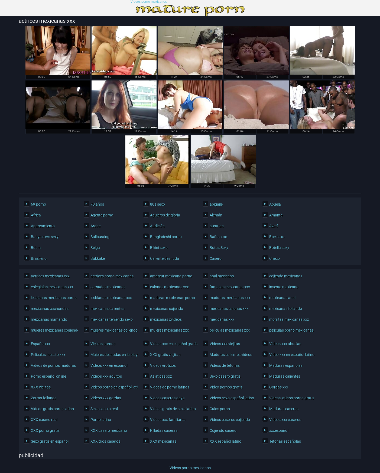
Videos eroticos (163, 365)
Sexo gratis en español (50, 441)
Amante (275, 215)
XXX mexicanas (163, 441)
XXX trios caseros (105, 441)
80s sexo (157, 204)
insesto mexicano (283, 287)
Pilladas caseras (163, 430)
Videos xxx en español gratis (172, 344)
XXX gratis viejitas (165, 354)
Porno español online (48, 376)
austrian (217, 226)
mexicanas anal (282, 298)
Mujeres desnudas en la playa (112, 354)
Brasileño (39, 258)
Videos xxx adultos (106, 376)
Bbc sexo (276, 237)
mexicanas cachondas (50, 308)
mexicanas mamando (49, 319)
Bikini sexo (159, 247)
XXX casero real (44, 419)
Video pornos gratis (226, 387)
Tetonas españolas (285, 441)
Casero (216, 258)
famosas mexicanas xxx (230, 287)
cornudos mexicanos (107, 287)
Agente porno (101, 215)
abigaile (216, 204)
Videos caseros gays (167, 398)
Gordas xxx (278, 387)
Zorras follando (44, 398)
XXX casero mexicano (108, 430)
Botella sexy (279, 247)
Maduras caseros (283, 409)
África (36, 215)
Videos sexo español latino (232, 398)
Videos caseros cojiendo (230, 419)
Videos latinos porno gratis (291, 398)
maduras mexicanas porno (172, 298)
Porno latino (100, 419)
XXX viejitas (41, 387)
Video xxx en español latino (291, 354)
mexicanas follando (285, 308)
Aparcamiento (43, 226)
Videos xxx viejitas (225, 344)
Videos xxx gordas (105, 398)
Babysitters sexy (45, 237)
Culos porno (220, 409)
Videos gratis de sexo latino (172, 409)
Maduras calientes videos (231, 354)
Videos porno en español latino (112, 387)
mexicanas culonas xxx (229, 308)
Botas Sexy (219, 247)
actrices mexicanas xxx (50, 276)
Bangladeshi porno (166, 237)
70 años (97, 204)
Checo (274, 258)
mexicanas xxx (222, 319)
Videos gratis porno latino (52, 409)
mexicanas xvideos (166, 319)
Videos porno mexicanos (149, 2)
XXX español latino (225, 441)
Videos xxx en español (108, 365)
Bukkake (97, 258)
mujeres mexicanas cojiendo (112, 330)
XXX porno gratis (45, 430)
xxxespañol (278, 430)
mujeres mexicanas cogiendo (53, 330)
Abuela (275, 204)
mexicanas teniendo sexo (111, 319)
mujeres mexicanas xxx (169, 330)
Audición (157, 226)
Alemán (216, 215)
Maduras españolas (286, 365)
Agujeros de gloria (165, 215)
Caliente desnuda (164, 258)
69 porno (38, 204)
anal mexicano (222, 276)
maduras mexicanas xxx (230, 298)
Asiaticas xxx (161, 376)
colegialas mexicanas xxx (52, 287)
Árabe (95, 226)
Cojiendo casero (223, 430)
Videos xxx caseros (285, 419)
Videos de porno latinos (169, 387)
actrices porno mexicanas (112, 276)
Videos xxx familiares (167, 419)
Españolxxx (40, 344)
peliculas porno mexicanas (291, 330)
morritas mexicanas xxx (289, 319)
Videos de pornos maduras (53, 365)
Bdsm (36, 247)
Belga (95, 247)
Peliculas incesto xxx (48, 354)
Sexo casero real (104, 409)
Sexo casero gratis (225, 376)
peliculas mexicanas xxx (230, 330)
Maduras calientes (284, 376)
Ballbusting (99, 237)
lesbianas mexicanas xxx (111, 298)
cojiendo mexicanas (285, 276)
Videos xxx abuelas (285, 344)
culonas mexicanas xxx (169, 287)
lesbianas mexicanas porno (53, 298)
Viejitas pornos (102, 344)
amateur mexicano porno (171, 276)
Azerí (273, 226)
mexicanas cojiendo (166, 308)
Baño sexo (218, 237)
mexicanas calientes (107, 308)
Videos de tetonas (225, 365)
